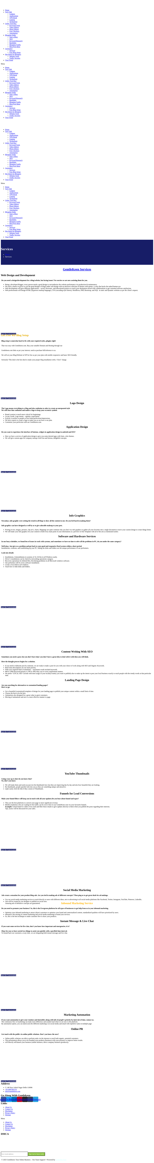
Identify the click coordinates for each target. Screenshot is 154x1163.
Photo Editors (14, 29)
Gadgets (12, 14)
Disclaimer (9, 1111)
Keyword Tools (14, 25)
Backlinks (12, 43)
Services (12, 50)
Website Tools (14, 56)
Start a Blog (13, 37)
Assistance (8, 49)
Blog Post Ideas (14, 47)
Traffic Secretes (14, 58)
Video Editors (14, 27)
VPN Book (13, 18)
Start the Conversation (8, 398)
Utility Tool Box (10, 24)
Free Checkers (14, 31)
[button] (77, 64)
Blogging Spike (10, 35)
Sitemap (8, 1115)
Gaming (12, 20)
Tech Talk (8, 12)
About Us (8, 1107)
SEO (11, 39)
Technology (13, 22)
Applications (13, 16)
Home (7, 10)
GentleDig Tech (61, 1160)
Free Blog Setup (15, 52)
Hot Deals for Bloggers (13, 54)
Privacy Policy (10, 1113)
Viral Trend (9, 60)
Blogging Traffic (15, 45)
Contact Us (9, 1109)
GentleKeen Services (77, 269)
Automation (13, 33)
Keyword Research (15, 41)
